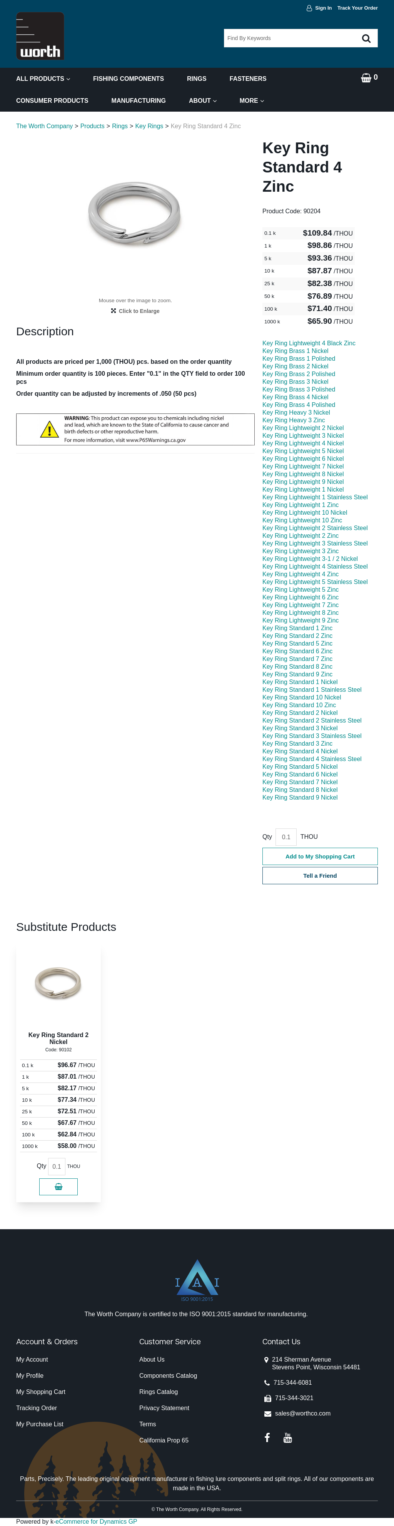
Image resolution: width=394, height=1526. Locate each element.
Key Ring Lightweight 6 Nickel (303, 458)
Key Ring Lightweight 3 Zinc (300, 551)
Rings (197, 78)
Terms (147, 1424)
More (252, 100)
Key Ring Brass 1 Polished (298, 358)
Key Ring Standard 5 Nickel (300, 766)
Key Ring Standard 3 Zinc (297, 743)
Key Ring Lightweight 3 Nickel (303, 435)
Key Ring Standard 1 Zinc (297, 628)
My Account (32, 1359)
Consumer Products (52, 100)
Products (92, 126)
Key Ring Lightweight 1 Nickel (303, 489)
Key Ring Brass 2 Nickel (295, 366)
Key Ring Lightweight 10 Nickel (304, 512)
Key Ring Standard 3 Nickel (300, 728)
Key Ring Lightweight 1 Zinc (300, 505)
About (203, 100)
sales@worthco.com (303, 1413)
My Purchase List (39, 1424)
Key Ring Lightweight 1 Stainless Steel (315, 497)
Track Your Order (357, 8)
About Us (152, 1359)
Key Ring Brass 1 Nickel (295, 351)
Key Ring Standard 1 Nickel (300, 682)
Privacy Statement (164, 1408)
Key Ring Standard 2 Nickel (300, 712)
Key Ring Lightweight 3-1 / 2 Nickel (310, 559)
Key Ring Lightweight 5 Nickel (303, 451)
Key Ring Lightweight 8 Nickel (303, 474)
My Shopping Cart (40, 1392)
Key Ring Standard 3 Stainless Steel (312, 736)
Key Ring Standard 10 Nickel (301, 697)
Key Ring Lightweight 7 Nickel (303, 466)
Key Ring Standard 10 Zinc (299, 705)
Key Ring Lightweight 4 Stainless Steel (315, 566)
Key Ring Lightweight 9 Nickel (303, 482)
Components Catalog (168, 1375)
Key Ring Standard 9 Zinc (297, 674)
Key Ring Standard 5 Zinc (297, 643)
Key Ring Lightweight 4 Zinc (300, 574)
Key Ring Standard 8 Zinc (297, 666)
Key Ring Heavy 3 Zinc (293, 420)
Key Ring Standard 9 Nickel (300, 797)
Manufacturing (139, 100)
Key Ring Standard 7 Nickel (300, 782)
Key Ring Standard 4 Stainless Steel (312, 759)
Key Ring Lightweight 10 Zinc (302, 520)
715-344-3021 (294, 1398)
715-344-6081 (293, 1382)
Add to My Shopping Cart (320, 856)
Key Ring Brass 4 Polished (298, 405)
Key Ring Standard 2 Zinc (297, 635)
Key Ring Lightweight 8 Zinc (300, 612)
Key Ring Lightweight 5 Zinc (300, 589)
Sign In (323, 8)
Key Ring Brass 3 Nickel (295, 381)
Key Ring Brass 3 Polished (298, 389)
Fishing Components (128, 78)
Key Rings (149, 126)
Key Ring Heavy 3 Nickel (296, 412)
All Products (43, 78)
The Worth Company (44, 126)
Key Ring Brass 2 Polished (298, 374)
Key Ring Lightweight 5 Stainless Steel (315, 582)
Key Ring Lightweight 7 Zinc (300, 605)
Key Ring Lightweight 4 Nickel (303, 443)
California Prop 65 (164, 1440)
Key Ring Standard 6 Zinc (297, 651)
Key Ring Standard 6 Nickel (300, 774)
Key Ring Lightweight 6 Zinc (300, 597)
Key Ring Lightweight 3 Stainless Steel (315, 543)
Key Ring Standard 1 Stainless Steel (312, 689)
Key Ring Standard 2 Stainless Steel (312, 720)
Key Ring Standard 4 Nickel (300, 751)
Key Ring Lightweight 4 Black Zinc (309, 343)
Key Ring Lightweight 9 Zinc (300, 620)
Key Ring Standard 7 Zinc (297, 659)
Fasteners (248, 78)
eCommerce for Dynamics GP (96, 1521)
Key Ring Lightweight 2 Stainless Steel (315, 528)
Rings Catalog (158, 1392)
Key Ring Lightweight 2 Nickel (303, 428)
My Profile (29, 1375)
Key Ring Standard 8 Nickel (300, 789)
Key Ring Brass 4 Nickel (295, 397)
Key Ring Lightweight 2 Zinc (300, 535)
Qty (267, 836)
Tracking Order (36, 1408)
